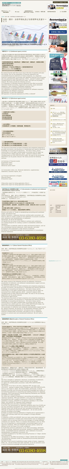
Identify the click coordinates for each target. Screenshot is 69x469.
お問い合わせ (56, 2)
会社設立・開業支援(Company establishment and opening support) (58, 125)
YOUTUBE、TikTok (56, 127)
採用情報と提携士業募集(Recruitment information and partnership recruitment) (58, 140)
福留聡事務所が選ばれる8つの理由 (59, 119)
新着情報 (61, 2)
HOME (2, 16)
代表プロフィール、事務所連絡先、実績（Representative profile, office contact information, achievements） (23, 461)
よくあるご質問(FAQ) (56, 134)
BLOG (65, 2)
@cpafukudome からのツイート (55, 260)
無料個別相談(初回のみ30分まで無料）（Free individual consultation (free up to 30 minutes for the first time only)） (20, 464)
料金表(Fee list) (55, 116)
